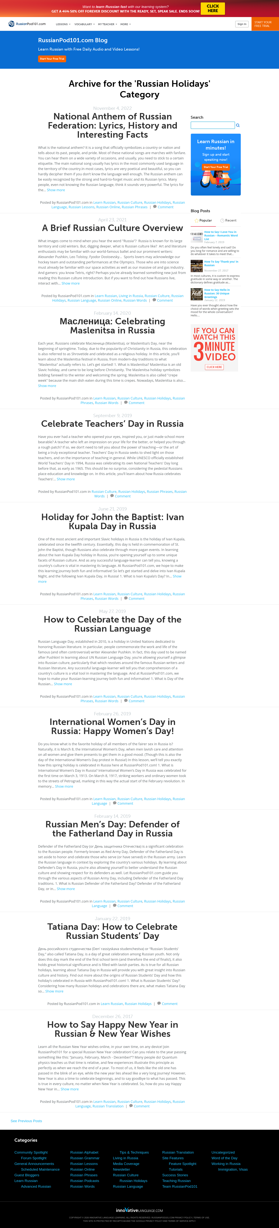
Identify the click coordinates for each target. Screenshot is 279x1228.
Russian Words (135, 300)
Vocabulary (83, 24)
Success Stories (175, 1175)
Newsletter (121, 1169)
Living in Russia (131, 295)
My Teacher (106, 24)
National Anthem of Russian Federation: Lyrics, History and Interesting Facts (112, 125)
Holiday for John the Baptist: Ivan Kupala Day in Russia (112, 521)
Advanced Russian (36, 1186)
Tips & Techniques (134, 1152)
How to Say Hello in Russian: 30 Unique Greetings (217, 293)
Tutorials (176, 1169)
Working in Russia (226, 1164)
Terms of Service (178, 1221)
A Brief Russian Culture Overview (112, 227)
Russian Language (81, 300)
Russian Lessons (82, 207)
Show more (56, 190)
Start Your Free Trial (52, 58)
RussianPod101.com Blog (73, 40)
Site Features (173, 1158)
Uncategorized (223, 1152)
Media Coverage (126, 1164)
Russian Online (108, 207)
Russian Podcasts (84, 1181)
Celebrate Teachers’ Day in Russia (112, 423)
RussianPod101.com (162, 1217)
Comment (165, 206)
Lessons (62, 24)
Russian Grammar (85, 1158)
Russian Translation (108, 1106)
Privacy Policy (183, 1217)
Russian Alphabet (84, 1152)
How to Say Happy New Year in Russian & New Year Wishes (112, 1029)
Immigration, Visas (233, 1169)
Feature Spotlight (182, 1164)
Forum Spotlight (33, 1158)
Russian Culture (129, 202)
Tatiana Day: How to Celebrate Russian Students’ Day (112, 931)
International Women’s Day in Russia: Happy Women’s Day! (112, 726)
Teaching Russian (176, 1181)
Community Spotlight (31, 1152)
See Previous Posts (26, 1121)
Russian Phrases (134, 207)
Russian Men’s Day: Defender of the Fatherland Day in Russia (112, 829)
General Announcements (34, 1164)
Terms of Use (201, 1217)
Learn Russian (104, 202)
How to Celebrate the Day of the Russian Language (113, 624)
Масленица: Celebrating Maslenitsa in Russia (112, 326)
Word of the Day (224, 1158)
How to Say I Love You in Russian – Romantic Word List (221, 235)
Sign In (241, 24)
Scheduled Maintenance (40, 1169)
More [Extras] (124, 24)
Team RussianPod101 (179, 1186)
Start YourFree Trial (266, 24)
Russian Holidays (157, 202)
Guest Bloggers (26, 1175)
